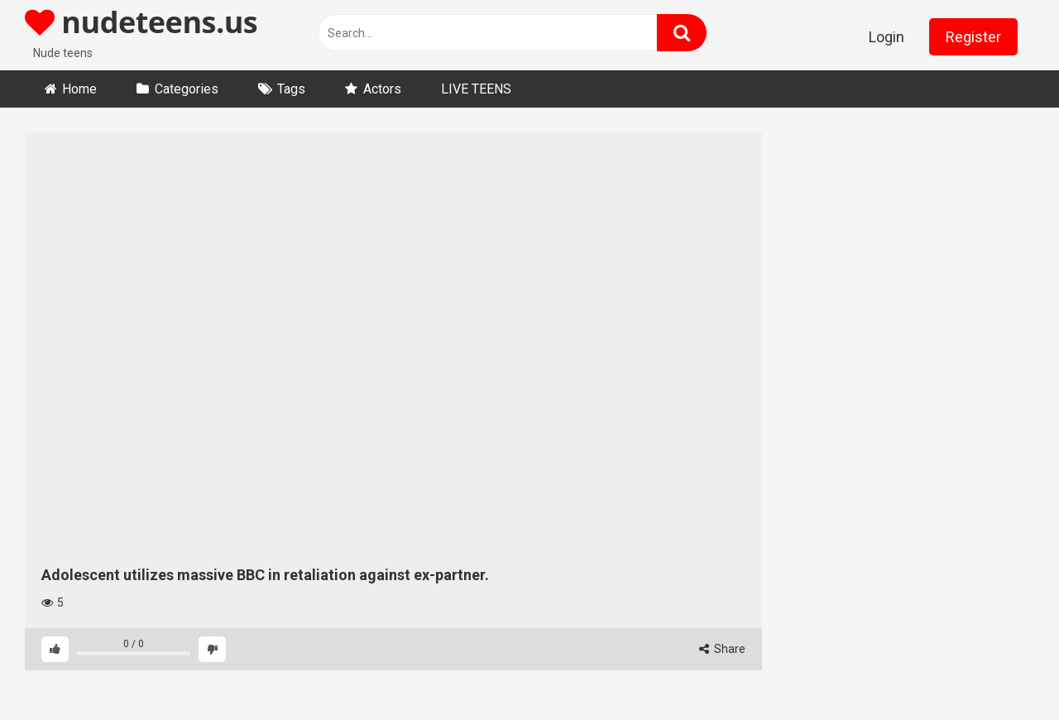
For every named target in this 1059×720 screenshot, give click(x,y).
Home (79, 89)
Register (973, 37)
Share (722, 648)
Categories (186, 89)
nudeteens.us (141, 22)
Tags (291, 89)
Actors (382, 89)
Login (886, 37)
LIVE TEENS (476, 89)
